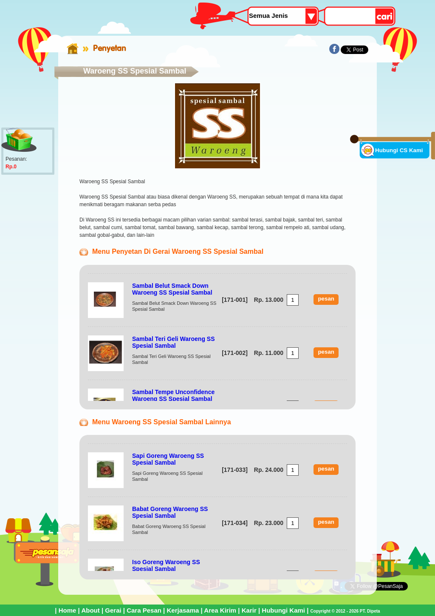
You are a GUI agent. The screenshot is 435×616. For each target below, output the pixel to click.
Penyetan (109, 48)
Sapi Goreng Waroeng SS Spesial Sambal (168, 459)
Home (67, 610)
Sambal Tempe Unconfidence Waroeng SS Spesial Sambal (173, 395)
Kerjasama (183, 610)
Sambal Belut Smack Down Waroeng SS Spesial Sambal (172, 289)
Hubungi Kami (283, 610)
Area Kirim (220, 610)
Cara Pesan (144, 610)
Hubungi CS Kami (399, 150)
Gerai (113, 610)
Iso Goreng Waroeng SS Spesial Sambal (166, 565)
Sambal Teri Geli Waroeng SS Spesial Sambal (173, 342)
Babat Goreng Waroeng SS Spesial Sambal (170, 512)
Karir (249, 610)
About (90, 610)
